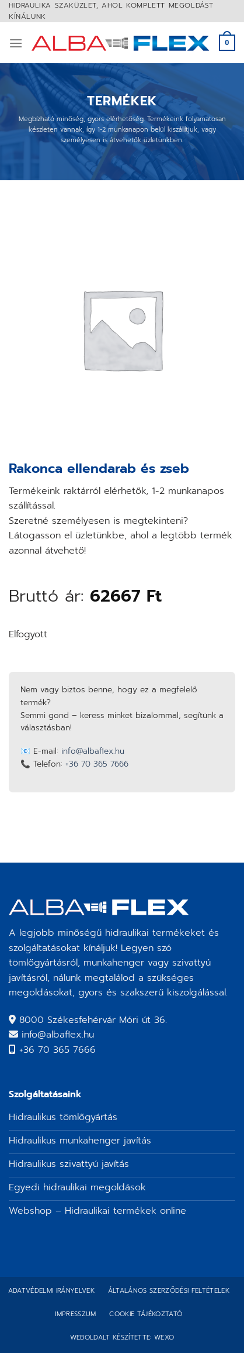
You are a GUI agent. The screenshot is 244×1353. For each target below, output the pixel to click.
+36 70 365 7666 (96, 764)
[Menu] (16, 43)
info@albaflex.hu (92, 751)
